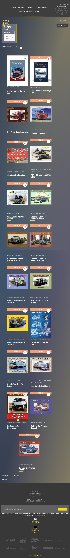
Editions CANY (35, 523)
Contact (37, 11)
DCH (35, 532)
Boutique (21, 7)
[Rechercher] (62, 20)
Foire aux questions (26, 11)
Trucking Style (35, 521)
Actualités (29, 7)
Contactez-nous (61, 6)
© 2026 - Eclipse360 (35, 555)
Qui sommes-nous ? (41, 7)
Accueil (13, 7)
